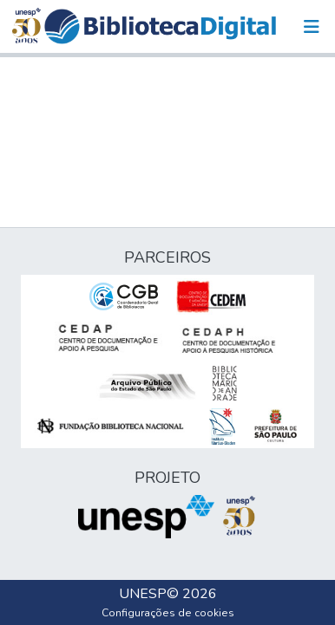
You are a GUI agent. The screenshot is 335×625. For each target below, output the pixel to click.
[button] (160, 26)
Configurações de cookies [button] (168, 613)
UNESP (143, 593)
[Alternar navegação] (312, 26)
